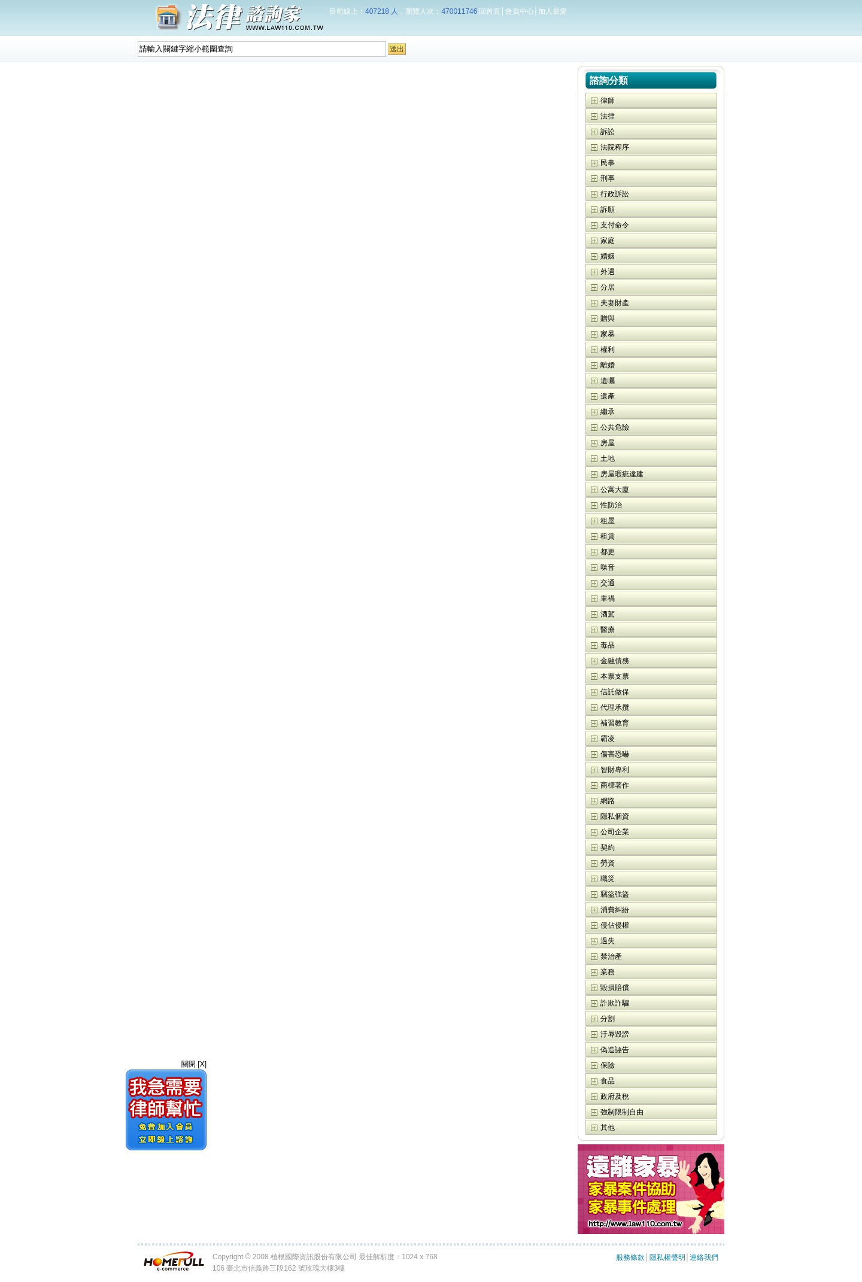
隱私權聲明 (667, 1257)
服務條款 (630, 1257)
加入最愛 (552, 11)
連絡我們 (704, 1257)
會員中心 (519, 11)
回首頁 (489, 11)
